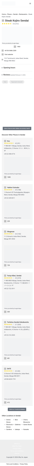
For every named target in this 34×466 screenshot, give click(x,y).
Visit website (9, 54)
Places (9, 14)
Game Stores (27, 424)
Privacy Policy (17, 448)
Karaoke (26, 429)
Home (4, 14)
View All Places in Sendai (17, 409)
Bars (16, 420)
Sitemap (17, 453)
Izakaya (17, 429)
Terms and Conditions (17, 451)
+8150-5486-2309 (10, 50)
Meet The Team (17, 446)
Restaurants (23, 14)
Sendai (15, 14)
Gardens (9, 429)
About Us (17, 443)
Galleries (18, 424)
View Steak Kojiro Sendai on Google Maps (17, 128)
